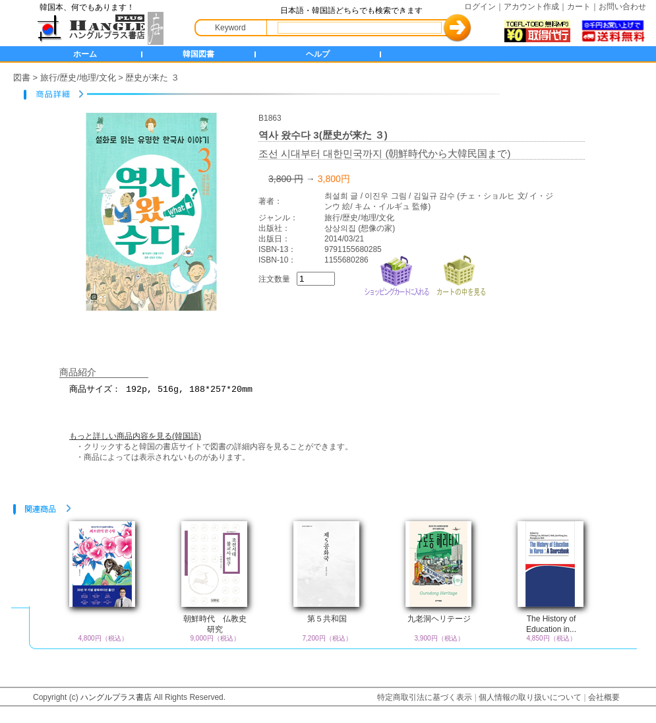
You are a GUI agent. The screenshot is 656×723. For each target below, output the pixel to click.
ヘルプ (318, 54)
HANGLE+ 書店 (98, 28)
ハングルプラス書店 (116, 697)
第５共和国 (327, 618)
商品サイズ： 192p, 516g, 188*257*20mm (336, 395)
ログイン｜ (484, 6)
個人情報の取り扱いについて (530, 697)
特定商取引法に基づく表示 (424, 697)
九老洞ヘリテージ (439, 618)
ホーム (85, 54)
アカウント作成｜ (535, 6)
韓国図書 (198, 54)
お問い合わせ (622, 6)
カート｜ (583, 6)
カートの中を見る (460, 274)
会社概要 (604, 697)
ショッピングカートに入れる (397, 274)
